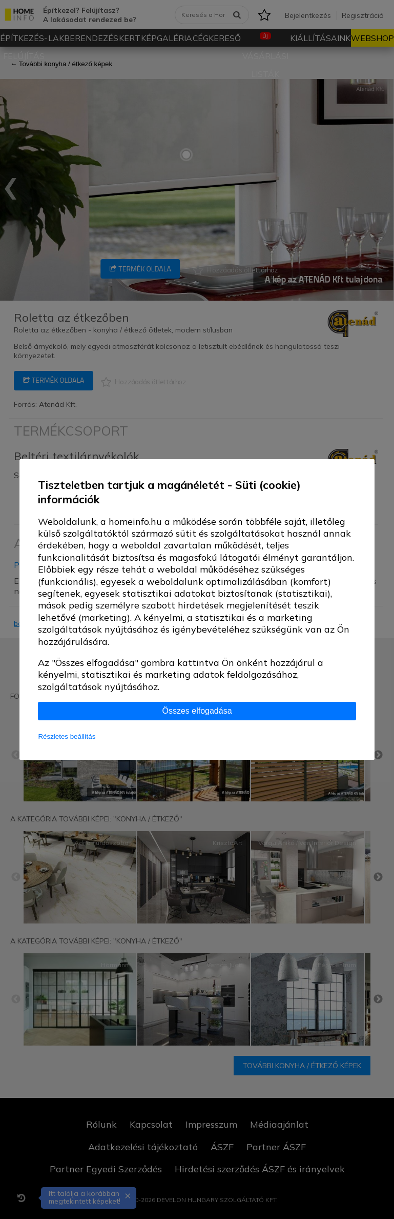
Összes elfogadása (197, 710)
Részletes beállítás (66, 736)
